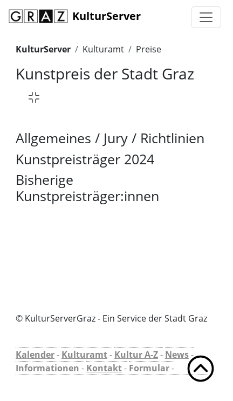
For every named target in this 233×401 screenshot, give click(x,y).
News (177, 354)
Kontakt (104, 368)
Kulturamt (103, 49)
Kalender (35, 354)
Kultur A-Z (136, 354)
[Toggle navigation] (206, 17)
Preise (148, 49)
